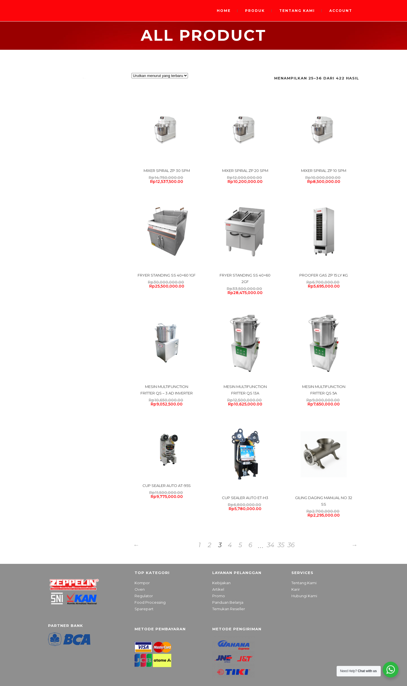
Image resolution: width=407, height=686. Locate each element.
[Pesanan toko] (159, 75)
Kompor (142, 583)
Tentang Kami (304, 583)
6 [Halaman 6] (250, 545)
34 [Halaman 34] (270, 545)
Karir (295, 589)
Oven (140, 589)
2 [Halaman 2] (209, 545)
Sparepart (144, 609)
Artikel (218, 589)
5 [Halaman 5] (240, 545)
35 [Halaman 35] (281, 545)
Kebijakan (221, 583)
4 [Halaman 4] (230, 545)
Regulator (144, 596)
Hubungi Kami (304, 596)
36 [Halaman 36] (291, 545)
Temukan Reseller (228, 609)
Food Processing (150, 602)
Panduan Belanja (227, 602)
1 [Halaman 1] (199, 545)
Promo (218, 596)
